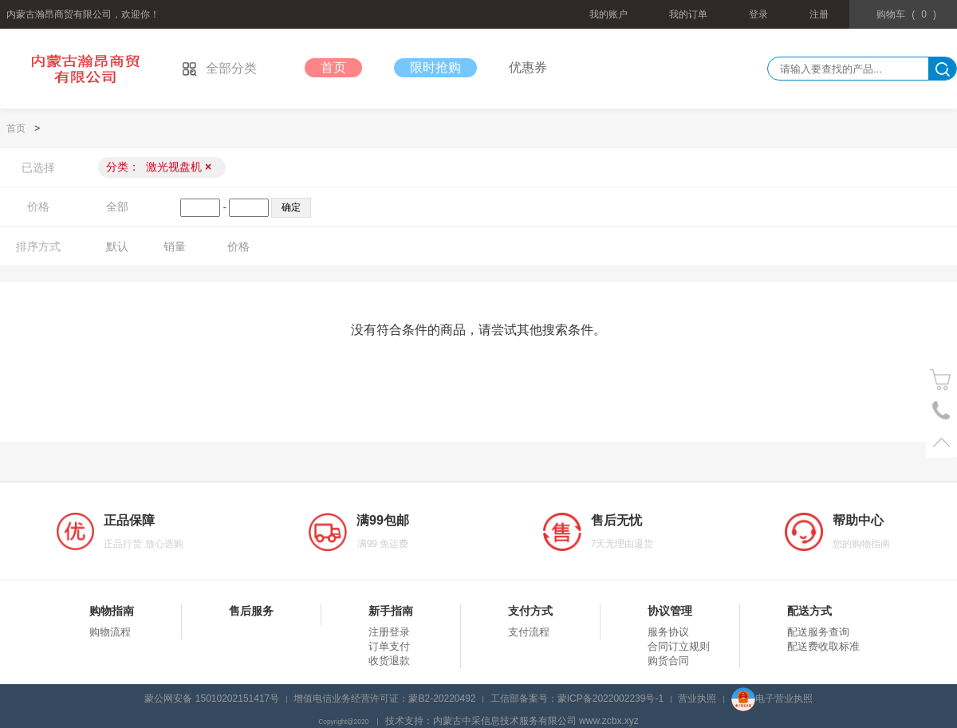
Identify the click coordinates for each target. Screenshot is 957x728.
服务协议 (668, 632)
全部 (117, 206)
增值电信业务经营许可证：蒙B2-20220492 (384, 698)
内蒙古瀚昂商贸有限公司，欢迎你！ (83, 14)
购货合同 (668, 661)
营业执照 (697, 698)
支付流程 (528, 632)
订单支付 (389, 646)
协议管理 (670, 610)
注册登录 (389, 632)
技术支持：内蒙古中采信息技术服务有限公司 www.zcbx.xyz (512, 720)
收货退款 (389, 661)
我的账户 (608, 14)
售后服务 (251, 610)
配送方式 (809, 610)
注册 (819, 14)
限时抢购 (435, 67)
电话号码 (941, 411)
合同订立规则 (679, 646)
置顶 (941, 442)
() (906, 14)
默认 (117, 246)
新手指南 (390, 610)
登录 (758, 14)
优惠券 (528, 67)
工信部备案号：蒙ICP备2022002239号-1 (577, 698)
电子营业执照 (772, 698)
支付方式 (530, 610)
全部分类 (219, 68)
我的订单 (688, 14)
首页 (333, 67)
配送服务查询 (818, 632)
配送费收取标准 (823, 646)
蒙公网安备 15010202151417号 (211, 698)
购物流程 (110, 632)
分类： (158, 166)
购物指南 (111, 610)
